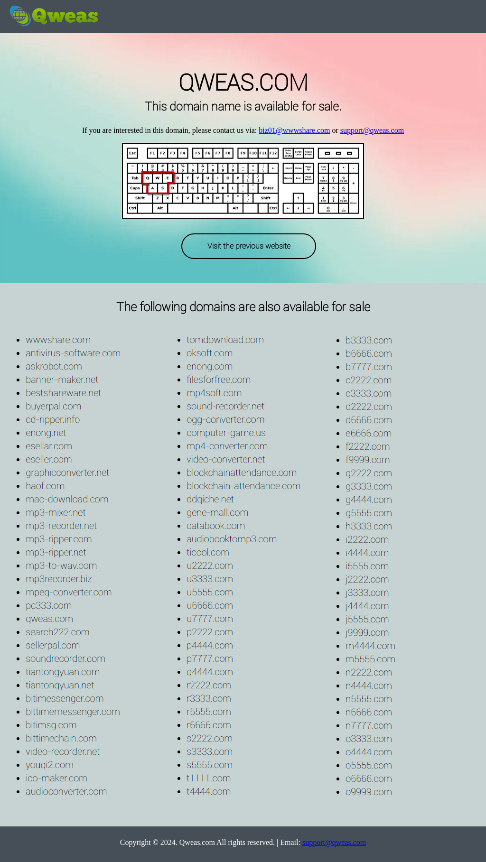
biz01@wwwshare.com (294, 130)
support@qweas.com (372, 130)
